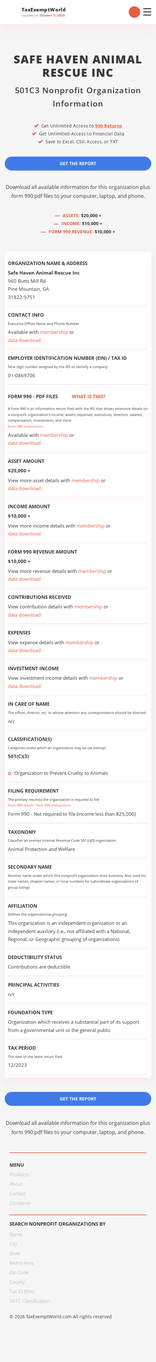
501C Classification (30, 1301)
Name (16, 1234)
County (17, 1282)
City (13, 1244)
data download (24, 340)
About (16, 1184)
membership (54, 332)
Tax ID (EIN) (22, 1291)
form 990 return (21, 805)
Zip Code (19, 1272)
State (15, 1253)
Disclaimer (20, 1203)
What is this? (81, 396)
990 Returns (108, 126)
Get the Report (78, 163)
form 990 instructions (25, 426)
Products (19, 1174)
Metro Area (22, 1263)
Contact (18, 1193)
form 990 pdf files (32, 195)
